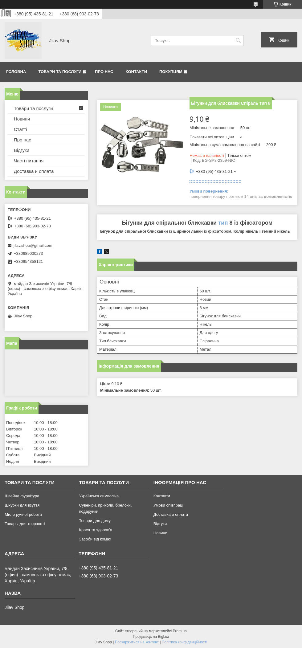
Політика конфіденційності (184, 642)
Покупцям (170, 71)
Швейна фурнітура (22, 496)
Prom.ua (180, 631)
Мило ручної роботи (23, 514)
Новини (22, 118)
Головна (16, 71)
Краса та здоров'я (95, 530)
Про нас (104, 71)
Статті (20, 129)
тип (223, 223)
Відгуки (21, 150)
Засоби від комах (95, 539)
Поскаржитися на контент (137, 642)
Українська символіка (99, 496)
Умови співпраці (168, 505)
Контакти (136, 71)
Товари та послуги (59, 71)
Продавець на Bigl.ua (151, 636)
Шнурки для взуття (22, 505)
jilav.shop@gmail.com (33, 245)
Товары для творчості (25, 523)
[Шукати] (238, 40)
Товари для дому (94, 520)
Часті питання (28, 160)
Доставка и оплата (34, 171)
